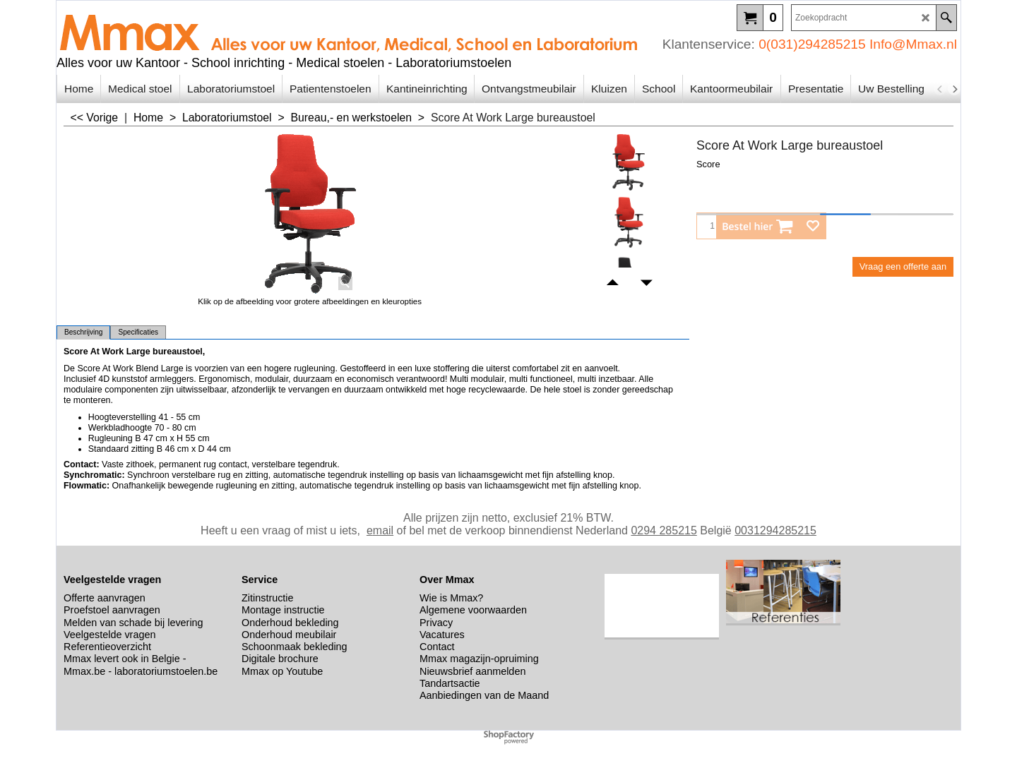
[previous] (940, 89)
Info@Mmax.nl (913, 44)
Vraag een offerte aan (903, 266)
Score (708, 164)
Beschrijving (83, 332)
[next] (954, 89)
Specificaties (138, 332)
